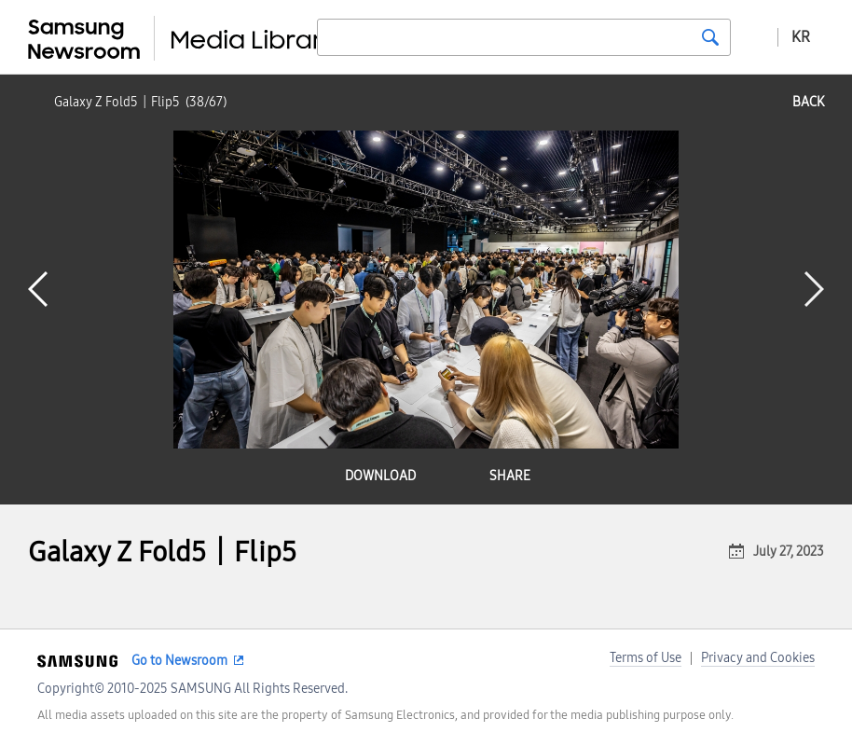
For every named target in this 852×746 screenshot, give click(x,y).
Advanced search (754, 36)
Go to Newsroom (179, 661)
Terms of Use (645, 658)
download (380, 476)
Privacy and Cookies (758, 658)
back (808, 102)
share (509, 476)
